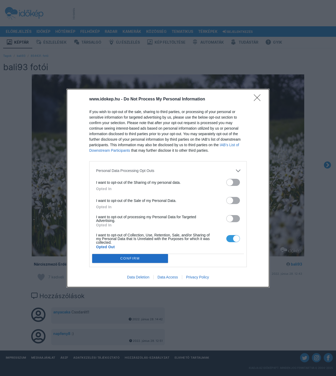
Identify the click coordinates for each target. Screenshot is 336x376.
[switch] (233, 182)
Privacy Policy (197, 277)
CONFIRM (130, 258)
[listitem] (168, 171)
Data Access (168, 277)
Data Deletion (138, 277)
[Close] (259, 99)
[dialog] (168, 188)
